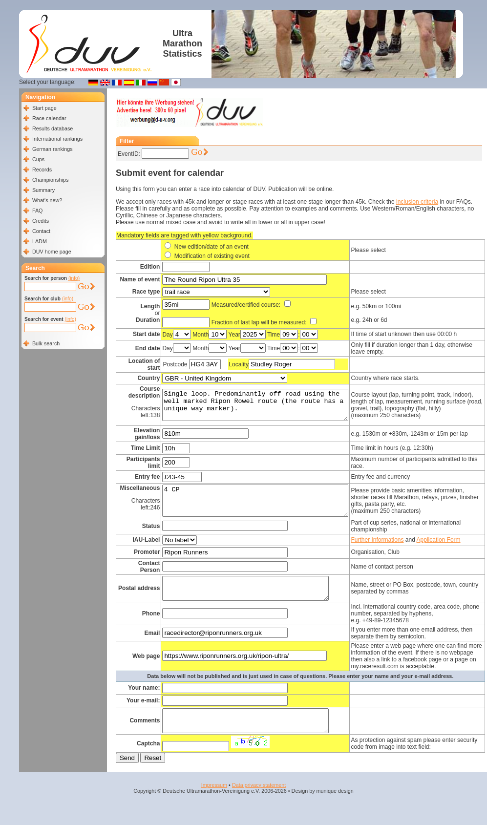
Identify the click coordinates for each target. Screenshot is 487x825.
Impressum (214, 806)
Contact (41, 231)
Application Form (460, 545)
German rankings (52, 149)
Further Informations (398, 545)
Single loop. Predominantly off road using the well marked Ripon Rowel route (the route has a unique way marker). (266, 405)
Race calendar (49, 118)
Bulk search (46, 343)
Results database (52, 128)
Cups (38, 159)
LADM (39, 241)
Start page (44, 108)
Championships (50, 180)
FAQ (37, 210)
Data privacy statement (259, 806)
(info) (74, 278)
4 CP (266, 504)
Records (42, 169)
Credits (40, 221)
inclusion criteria (417, 201)
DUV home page (51, 251)
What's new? (47, 200)
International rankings (57, 139)
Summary (43, 190)
